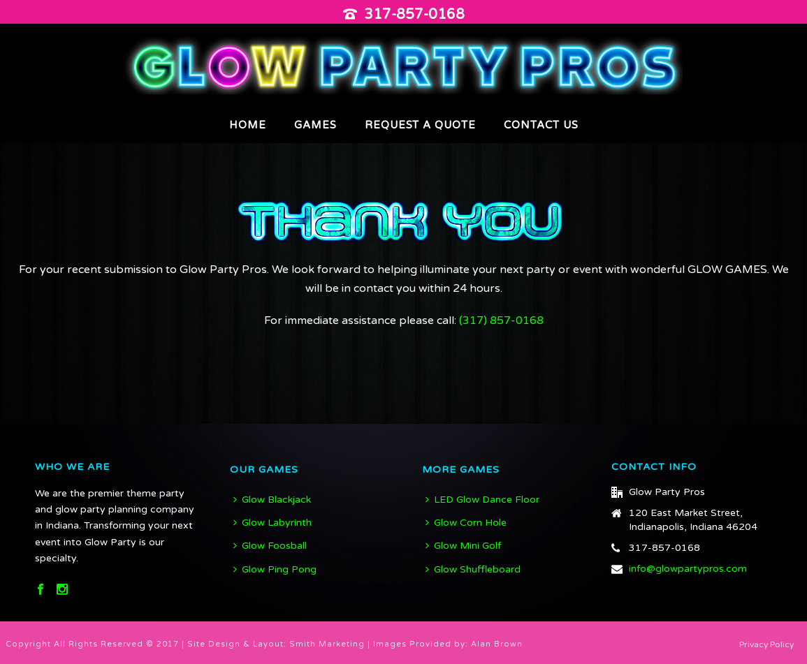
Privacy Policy (766, 644)
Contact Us (541, 125)
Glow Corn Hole (466, 523)
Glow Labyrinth (272, 523)
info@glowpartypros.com (688, 569)
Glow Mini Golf (463, 546)
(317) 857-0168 (501, 320)
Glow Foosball (270, 546)
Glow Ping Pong (275, 569)
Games (315, 125)
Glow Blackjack (272, 500)
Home (247, 125)
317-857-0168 (414, 14)
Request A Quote (420, 125)
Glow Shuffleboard (473, 569)
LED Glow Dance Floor (482, 500)
